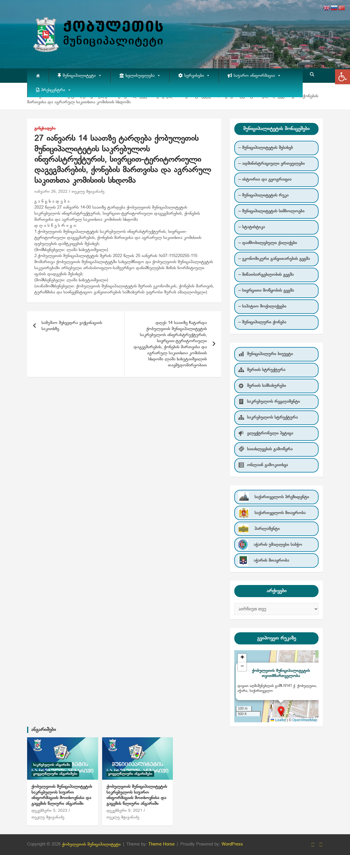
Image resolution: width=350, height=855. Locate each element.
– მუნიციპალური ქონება (262, 322)
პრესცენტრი (56, 90)
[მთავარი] (38, 75)
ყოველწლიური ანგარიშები (55, 774)
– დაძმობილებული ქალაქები (267, 242)
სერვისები (197, 75)
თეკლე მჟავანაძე (88, 191)
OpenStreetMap (304, 720)
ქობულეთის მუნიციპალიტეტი (91, 844)
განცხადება (45, 128)
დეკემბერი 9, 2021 (124, 810)
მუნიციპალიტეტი (82, 75)
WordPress (232, 844)
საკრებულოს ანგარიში (51, 765)
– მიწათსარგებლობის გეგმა (266, 274)
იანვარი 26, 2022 (51, 191)
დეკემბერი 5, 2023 (49, 810)
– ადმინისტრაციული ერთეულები (271, 163)
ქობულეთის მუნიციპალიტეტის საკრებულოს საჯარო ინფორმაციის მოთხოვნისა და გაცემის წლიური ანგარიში (61, 795)
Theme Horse (161, 844)
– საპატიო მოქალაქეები (262, 306)
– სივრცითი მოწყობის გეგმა (266, 290)
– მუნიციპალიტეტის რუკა (263, 195)
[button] (342, 76)
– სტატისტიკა (251, 227)
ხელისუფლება (143, 75)
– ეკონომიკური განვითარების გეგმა (274, 258)
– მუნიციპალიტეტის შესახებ (265, 147)
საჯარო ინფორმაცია (257, 75)
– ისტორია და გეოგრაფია (264, 179)
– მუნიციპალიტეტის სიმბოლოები (271, 211)
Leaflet (278, 720)
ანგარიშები (43, 730)
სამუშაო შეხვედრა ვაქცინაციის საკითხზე (72, 325)
